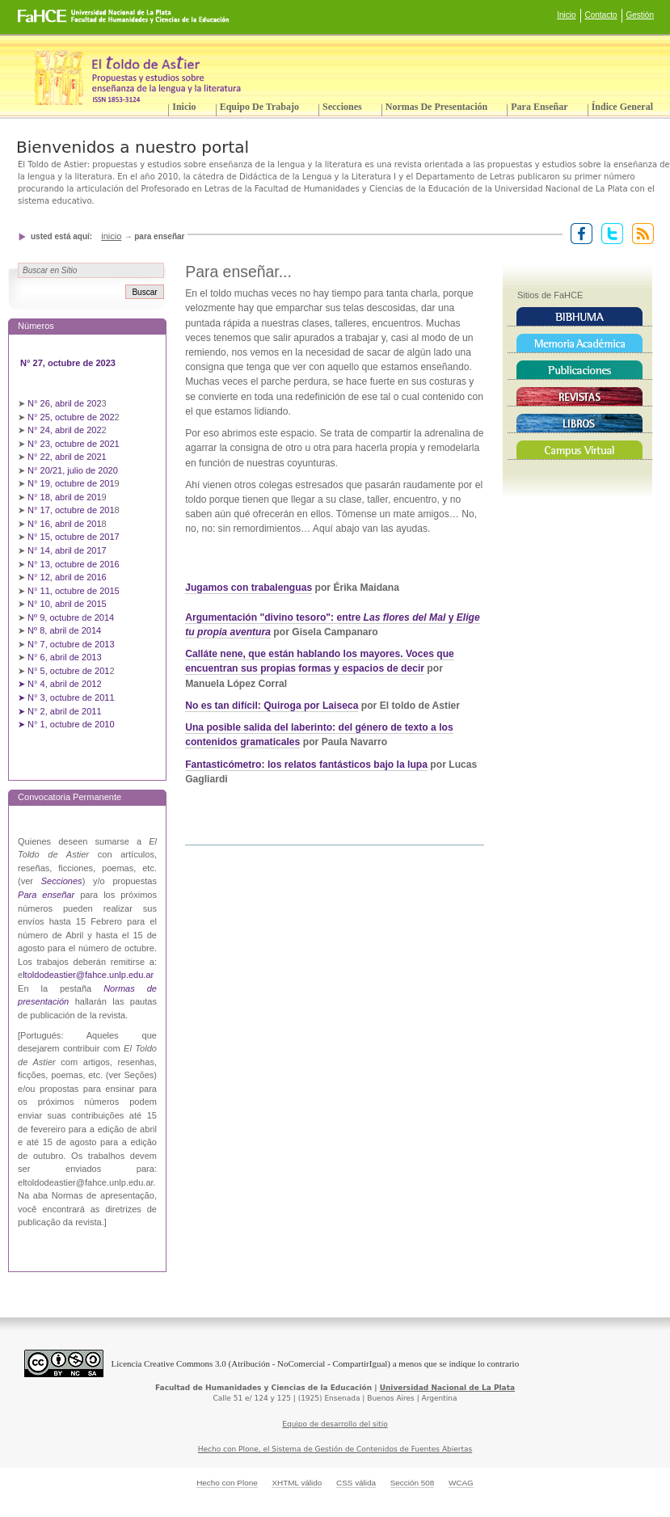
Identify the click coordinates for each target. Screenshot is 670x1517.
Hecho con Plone (227, 1482)
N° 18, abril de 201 (64, 497)
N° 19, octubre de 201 (70, 483)
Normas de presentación (436, 106)
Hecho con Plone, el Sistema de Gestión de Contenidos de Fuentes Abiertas (335, 1449)
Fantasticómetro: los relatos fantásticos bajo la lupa (306, 764)
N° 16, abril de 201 (64, 524)
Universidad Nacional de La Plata (447, 1388)
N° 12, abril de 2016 (68, 577)
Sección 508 (412, 1482)
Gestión (640, 15)
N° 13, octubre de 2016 (74, 564)
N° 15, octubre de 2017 (73, 536)
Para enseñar (539, 106)
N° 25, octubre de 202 (70, 417)
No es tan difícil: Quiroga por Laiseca (271, 705)
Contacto (601, 15)
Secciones (342, 106)
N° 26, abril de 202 (64, 403)
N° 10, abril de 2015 (67, 604)
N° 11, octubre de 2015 (73, 591)
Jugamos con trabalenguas (248, 587)
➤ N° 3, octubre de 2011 (66, 697)
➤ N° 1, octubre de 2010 (66, 724)
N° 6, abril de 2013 (64, 657)
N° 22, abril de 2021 (67, 456)
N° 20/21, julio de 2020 (73, 470)
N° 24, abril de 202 (64, 430)
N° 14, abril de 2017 (68, 550)
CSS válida (356, 1482)
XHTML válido (297, 1482)
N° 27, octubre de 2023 (69, 363)
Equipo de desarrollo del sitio (335, 1424)
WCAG (461, 1482)
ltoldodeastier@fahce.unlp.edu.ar (88, 975)
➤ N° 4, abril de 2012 (60, 684)
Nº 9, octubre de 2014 (70, 617)
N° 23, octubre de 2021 (73, 444)
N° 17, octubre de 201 (70, 510)
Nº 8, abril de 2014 (64, 630)
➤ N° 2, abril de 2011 (60, 711)
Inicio (566, 15)
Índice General (622, 106)
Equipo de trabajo (259, 106)
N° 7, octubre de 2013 (70, 644)
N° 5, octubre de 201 (68, 671)
